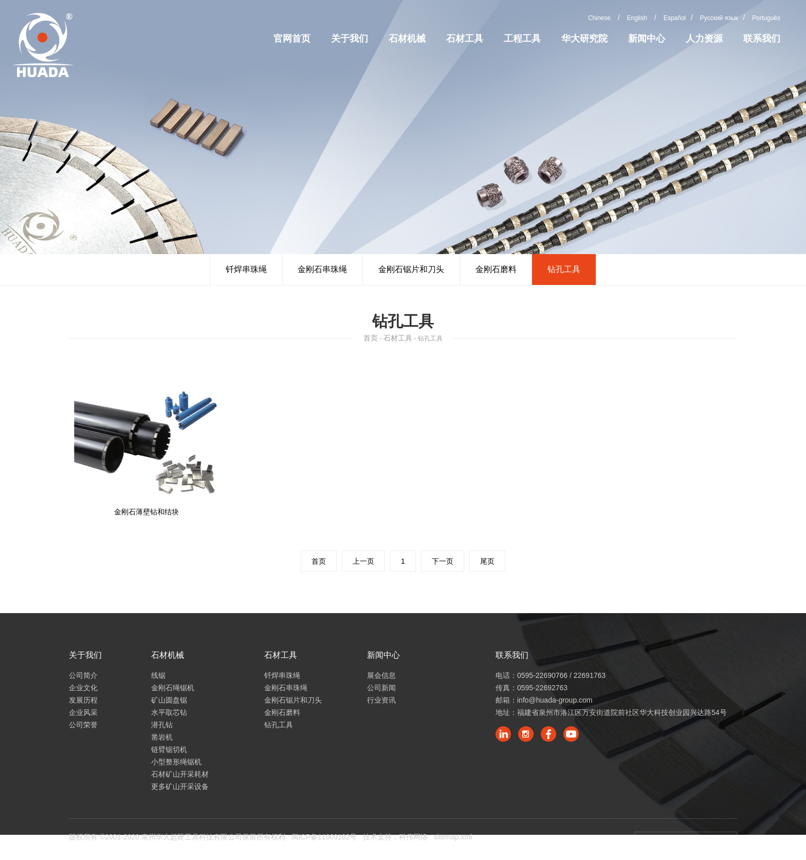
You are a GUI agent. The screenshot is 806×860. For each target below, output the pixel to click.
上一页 (363, 561)
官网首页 (291, 38)
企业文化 (83, 688)
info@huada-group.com (555, 700)
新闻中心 (646, 38)
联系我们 (761, 38)
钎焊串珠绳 (245, 269)
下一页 (442, 561)
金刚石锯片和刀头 (411, 269)
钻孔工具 (564, 269)
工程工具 (522, 38)
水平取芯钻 (169, 712)
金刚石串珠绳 (322, 269)
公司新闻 (381, 688)
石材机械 (407, 38)
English (637, 18)
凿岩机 (162, 737)
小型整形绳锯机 (176, 762)
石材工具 (464, 38)
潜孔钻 (162, 725)
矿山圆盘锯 (169, 700)
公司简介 (83, 675)
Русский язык (719, 18)
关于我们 (349, 38)
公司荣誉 (83, 725)
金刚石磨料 (496, 269)
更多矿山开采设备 (180, 786)
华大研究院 (584, 38)
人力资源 (704, 38)
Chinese (599, 18)
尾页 (487, 561)
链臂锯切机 (169, 749)
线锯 (158, 675)
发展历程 (83, 700)
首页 (370, 338)
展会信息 (381, 675)
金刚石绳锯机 (172, 688)
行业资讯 (381, 700)
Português (766, 18)
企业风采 (83, 712)
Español (675, 18)
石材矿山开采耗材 (180, 774)
